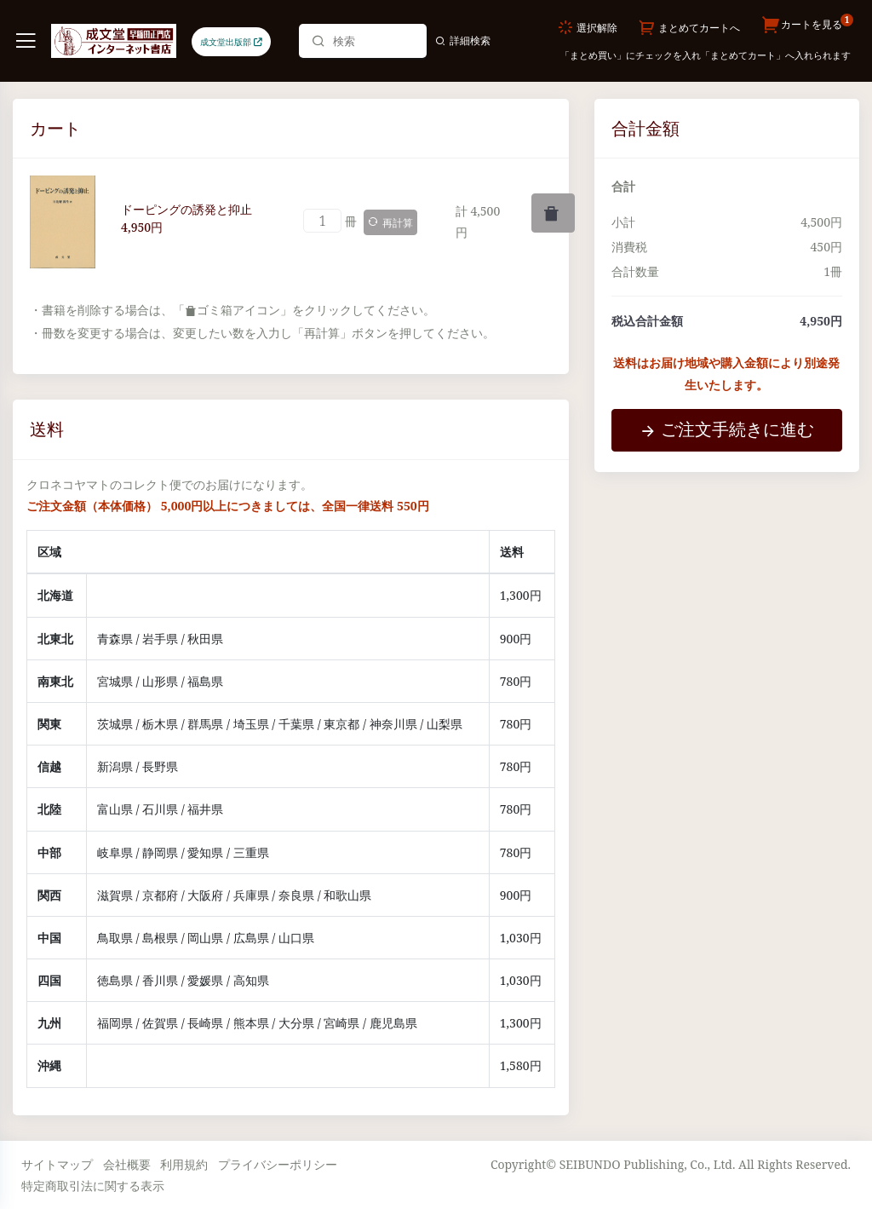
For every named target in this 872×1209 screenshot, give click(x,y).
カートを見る (806, 25)
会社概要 (127, 1164)
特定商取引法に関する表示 (92, 1185)
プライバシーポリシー (277, 1164)
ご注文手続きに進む (727, 428)
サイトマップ (57, 1164)
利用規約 (184, 1164)
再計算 (390, 223)
